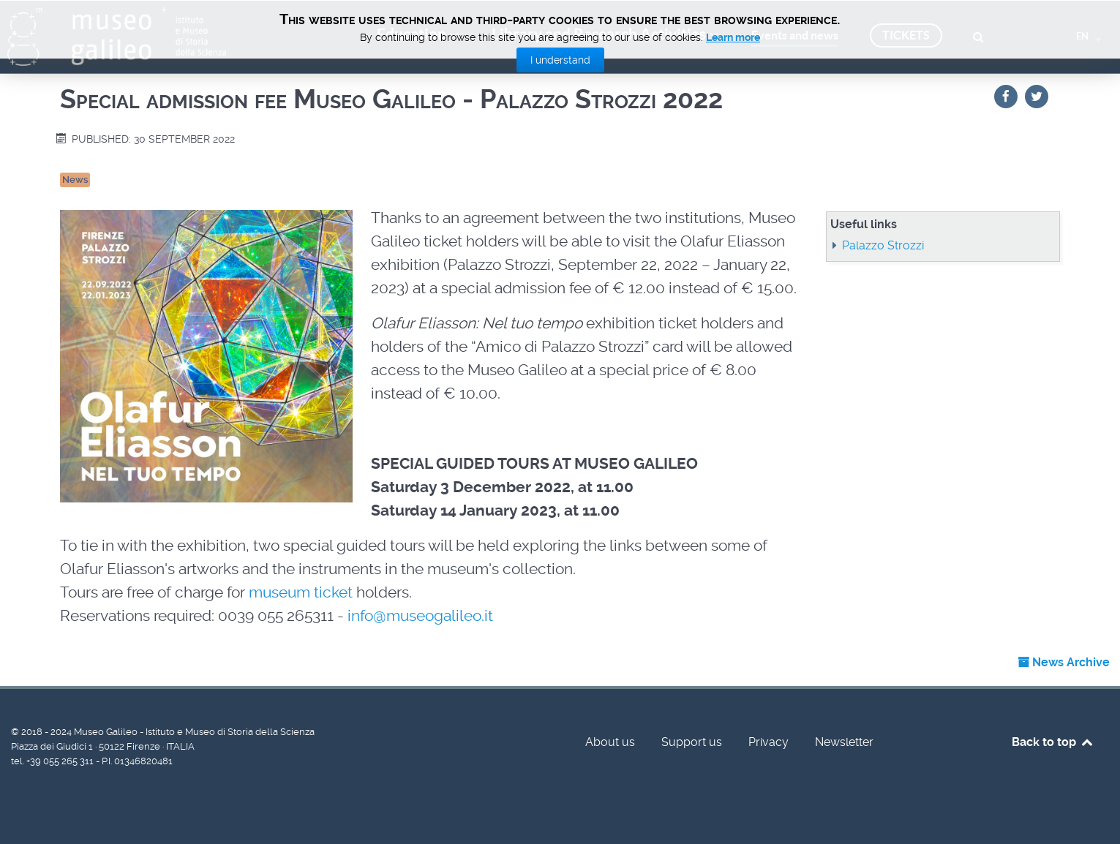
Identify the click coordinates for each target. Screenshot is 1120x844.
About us (610, 742)
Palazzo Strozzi (883, 245)
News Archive (1064, 662)
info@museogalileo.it (420, 616)
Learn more (733, 37)
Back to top (1053, 742)
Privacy (768, 742)
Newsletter (844, 742)
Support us (691, 742)
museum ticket (301, 592)
